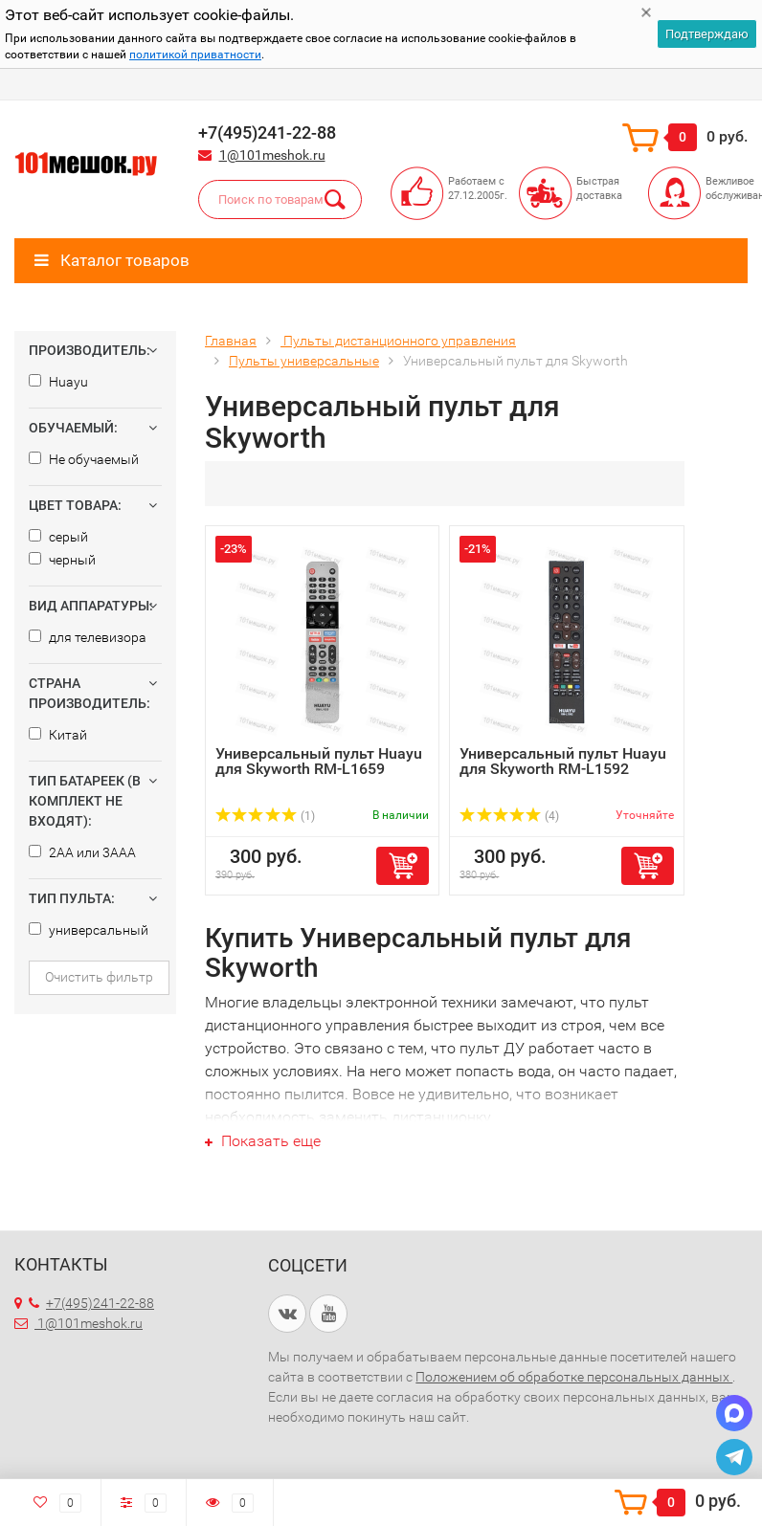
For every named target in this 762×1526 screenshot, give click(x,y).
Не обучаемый (84, 459)
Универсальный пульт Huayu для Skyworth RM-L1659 (318, 761)
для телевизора (87, 637)
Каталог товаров (112, 260)
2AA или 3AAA (82, 852)
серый (58, 536)
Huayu (58, 381)
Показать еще (263, 1141)
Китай (58, 734)
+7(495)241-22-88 (91, 1303)
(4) (509, 816)
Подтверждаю (707, 34)
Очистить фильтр (99, 976)
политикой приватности (195, 54)
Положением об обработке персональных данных (573, 1376)
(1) (265, 816)
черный (62, 559)
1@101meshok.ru (272, 155)
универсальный (88, 930)
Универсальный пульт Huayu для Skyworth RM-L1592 (562, 761)
